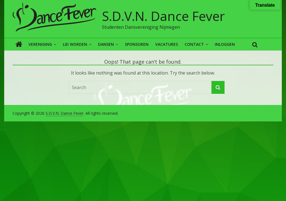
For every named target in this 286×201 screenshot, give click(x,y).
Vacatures (166, 44)
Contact (194, 44)
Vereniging (40, 44)
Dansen (106, 44)
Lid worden (75, 44)
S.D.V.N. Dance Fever (163, 16)
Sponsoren (137, 44)
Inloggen (225, 44)
